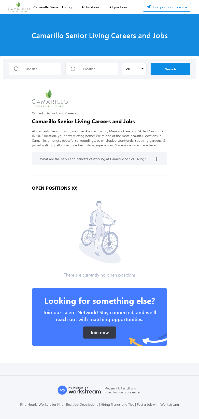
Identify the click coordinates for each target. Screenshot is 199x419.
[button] (134, 69)
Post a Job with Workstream (158, 404)
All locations (91, 7)
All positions (118, 7)
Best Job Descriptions (82, 404)
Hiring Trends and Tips (117, 404)
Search (170, 69)
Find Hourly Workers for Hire (41, 404)
